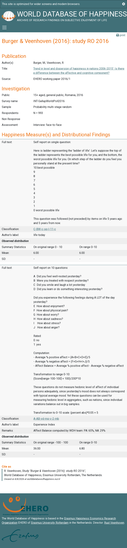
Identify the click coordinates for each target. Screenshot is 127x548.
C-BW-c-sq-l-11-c (44, 229)
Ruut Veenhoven (114, 522)
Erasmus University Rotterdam (50, 522)
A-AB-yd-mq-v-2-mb (46, 418)
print (120, 35)
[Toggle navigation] (4, 27)
